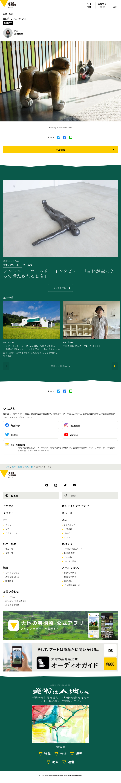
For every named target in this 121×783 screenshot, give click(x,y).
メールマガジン (71, 567)
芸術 (63, 753)
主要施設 (68, 529)
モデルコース (11, 533)
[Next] (115, 366)
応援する (67, 544)
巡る (64, 520)
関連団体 (9, 581)
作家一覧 (9, 553)
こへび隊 (68, 557)
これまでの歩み (12, 572)
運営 (71, 762)
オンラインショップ (74, 506)
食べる (67, 533)
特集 (47, 753)
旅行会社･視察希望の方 (15, 600)
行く (6, 520)
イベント (8, 513)
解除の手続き (70, 576)
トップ (6, 467)
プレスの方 (10, 596)
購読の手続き (70, 572)
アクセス (8, 506)
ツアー (8, 529)
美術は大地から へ (60, 366)
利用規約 (68, 581)
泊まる (67, 537)
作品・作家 (8, 14)
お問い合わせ (11, 591)
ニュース (67, 513)
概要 (6, 567)
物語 (55, 762)
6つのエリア (69, 525)
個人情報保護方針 (72, 585)
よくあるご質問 (12, 604)
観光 (79, 753)
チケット (9, 525)
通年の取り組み (12, 576)
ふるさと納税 (70, 561)
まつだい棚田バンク (73, 548)
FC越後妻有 (69, 553)
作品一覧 (29, 467)
